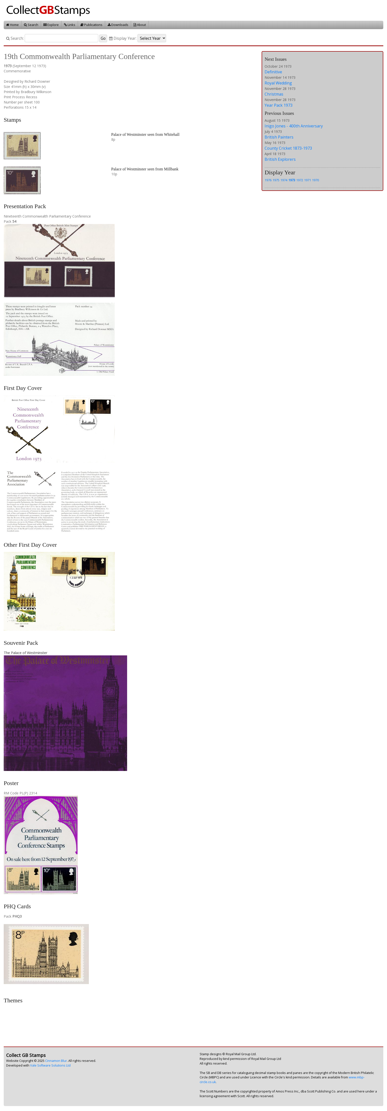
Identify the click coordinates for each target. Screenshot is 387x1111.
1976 (268, 180)
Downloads (118, 24)
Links (69, 24)
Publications (91, 24)
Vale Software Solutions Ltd (50, 1065)
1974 (283, 180)
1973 (291, 180)
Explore (51, 24)
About (140, 24)
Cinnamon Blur (56, 1061)
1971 (307, 180)
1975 (275, 180)
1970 (315, 180)
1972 (299, 180)
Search (31, 24)
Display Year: (122, 38)
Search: (15, 38)
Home (12, 24)
